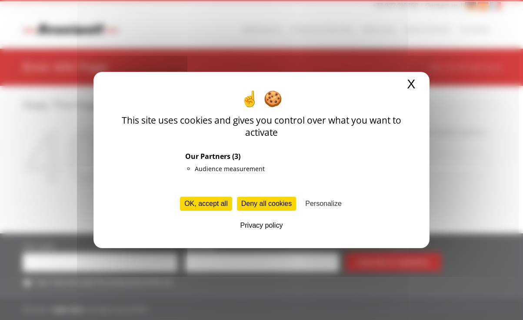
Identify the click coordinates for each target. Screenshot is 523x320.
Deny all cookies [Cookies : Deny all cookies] (266, 203)
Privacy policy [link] (261, 225)
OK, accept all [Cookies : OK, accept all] (206, 203)
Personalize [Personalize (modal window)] (323, 203)
